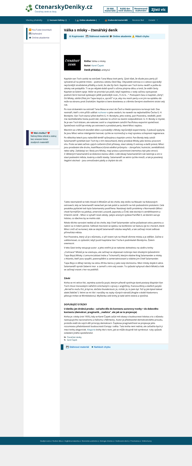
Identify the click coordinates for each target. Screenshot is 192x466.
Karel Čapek (98, 65)
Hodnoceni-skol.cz (122, 441)
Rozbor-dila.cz (58, 441)
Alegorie (91, 329)
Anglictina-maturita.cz (72, 441)
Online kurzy (147, 441)
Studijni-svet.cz (46, 441)
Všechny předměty (34, 20)
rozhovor (102, 112)
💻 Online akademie (39, 37)
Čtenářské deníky (74, 337)
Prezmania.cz (135, 441)
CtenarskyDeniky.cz (63, 7)
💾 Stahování (35, 33)
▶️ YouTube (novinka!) (40, 29)
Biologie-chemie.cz (107, 441)
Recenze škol (138, 20)
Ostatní (154, 20)
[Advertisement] (111, 48)
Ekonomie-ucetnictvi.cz (91, 441)
